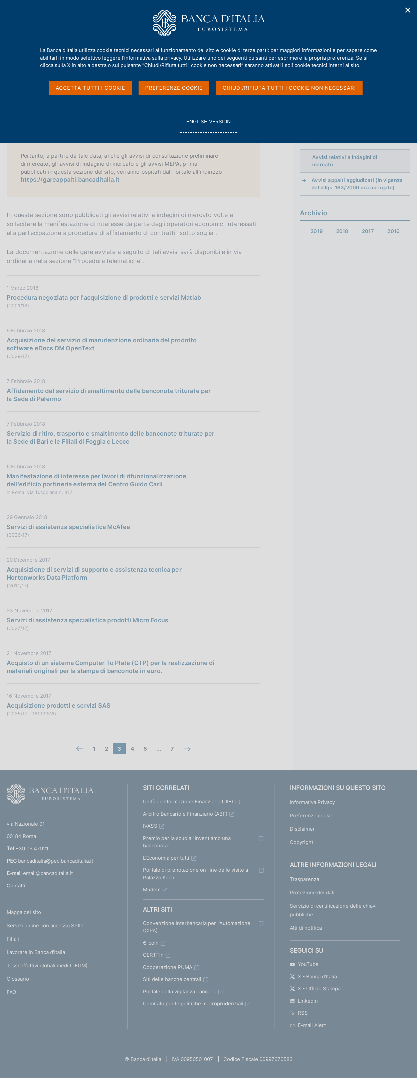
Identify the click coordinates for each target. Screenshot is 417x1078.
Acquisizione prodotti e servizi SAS (59, 705)
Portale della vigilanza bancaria (179, 991)
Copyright (301, 842)
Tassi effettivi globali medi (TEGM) (47, 965)
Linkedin (304, 1001)
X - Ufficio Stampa (315, 988)
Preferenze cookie (312, 815)
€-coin (151, 943)
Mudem (152, 889)
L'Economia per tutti (166, 858)
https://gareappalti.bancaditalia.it (70, 179)
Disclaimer (302, 829)
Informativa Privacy (312, 802)
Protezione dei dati (312, 892)
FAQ (11, 992)
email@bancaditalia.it (48, 873)
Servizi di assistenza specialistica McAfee (69, 526)
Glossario (18, 979)
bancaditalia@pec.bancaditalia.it (55, 861)
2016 (393, 231)
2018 (342, 231)
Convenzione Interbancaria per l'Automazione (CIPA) (196, 927)
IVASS (150, 826)
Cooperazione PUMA (167, 967)
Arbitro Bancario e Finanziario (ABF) (185, 814)
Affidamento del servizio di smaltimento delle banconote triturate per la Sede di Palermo (109, 394)
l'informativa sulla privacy (151, 58)
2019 (316, 231)
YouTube (304, 964)
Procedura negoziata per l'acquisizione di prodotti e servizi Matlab (104, 297)
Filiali (13, 939)
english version (208, 125)
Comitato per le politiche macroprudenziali (193, 1003)
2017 (368, 231)
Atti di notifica (306, 928)
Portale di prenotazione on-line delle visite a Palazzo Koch (195, 874)
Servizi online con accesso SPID (45, 925)
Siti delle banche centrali (172, 979)
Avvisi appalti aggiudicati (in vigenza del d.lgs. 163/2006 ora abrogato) (357, 184)
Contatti (16, 885)
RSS (299, 1013)
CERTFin (153, 955)
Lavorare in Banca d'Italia (36, 952)
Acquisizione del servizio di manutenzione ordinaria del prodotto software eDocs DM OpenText (102, 344)
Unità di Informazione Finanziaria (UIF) (188, 801)
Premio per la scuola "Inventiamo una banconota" (187, 842)
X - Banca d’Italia (313, 976)
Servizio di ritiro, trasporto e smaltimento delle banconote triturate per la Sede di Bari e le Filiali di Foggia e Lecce (110, 437)
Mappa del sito (24, 912)
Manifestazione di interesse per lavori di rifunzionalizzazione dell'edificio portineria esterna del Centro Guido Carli (96, 480)
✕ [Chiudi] (408, 10)
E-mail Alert (308, 1025)
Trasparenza (304, 879)
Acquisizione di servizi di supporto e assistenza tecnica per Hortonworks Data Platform (94, 573)
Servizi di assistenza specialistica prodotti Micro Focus (87, 620)
